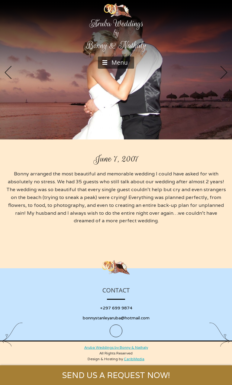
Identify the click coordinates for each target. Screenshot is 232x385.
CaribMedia (134, 359)
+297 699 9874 (116, 308)
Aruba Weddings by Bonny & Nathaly (116, 347)
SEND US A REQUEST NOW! (116, 375)
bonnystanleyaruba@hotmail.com (116, 318)
